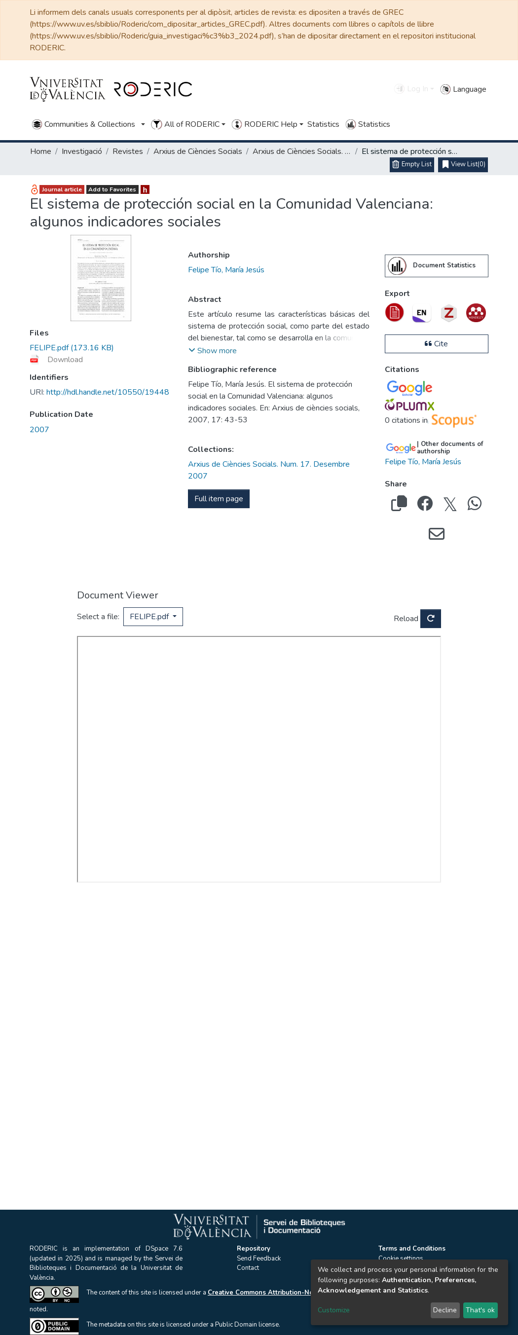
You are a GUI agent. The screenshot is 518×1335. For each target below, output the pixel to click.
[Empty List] (412, 164)
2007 (39, 429)
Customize (334, 1310)
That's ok (480, 1310)
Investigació (82, 151)
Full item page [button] (218, 498)
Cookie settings (400, 1258)
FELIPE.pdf (150, 616)
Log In (411, 88)
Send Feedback (259, 1258)
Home (40, 151)
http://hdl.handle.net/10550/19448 (99, 392)
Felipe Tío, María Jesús (226, 269)
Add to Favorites (112, 189)
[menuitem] (397, 266)
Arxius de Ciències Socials (197, 151)
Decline (445, 1310)
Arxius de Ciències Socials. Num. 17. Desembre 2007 (302, 151)
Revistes (127, 151)
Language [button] (463, 89)
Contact (248, 1267)
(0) (464, 165)
